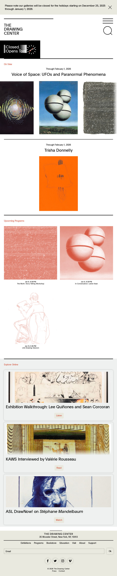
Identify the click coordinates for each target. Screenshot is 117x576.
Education (64, 542)
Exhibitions (26, 542)
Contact (62, 571)
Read (59, 467)
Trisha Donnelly (58, 150)
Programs (38, 542)
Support (92, 542)
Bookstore (51, 542)
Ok (110, 551)
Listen (59, 415)
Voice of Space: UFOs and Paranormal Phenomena (59, 74)
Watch (59, 519)
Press (54, 571)
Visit (74, 542)
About (82, 542)
